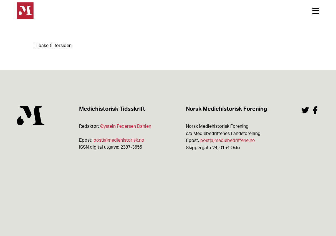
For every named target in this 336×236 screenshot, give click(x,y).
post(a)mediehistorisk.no (119, 140)
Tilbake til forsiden (53, 45)
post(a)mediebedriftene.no (227, 140)
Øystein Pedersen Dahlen (125, 126)
